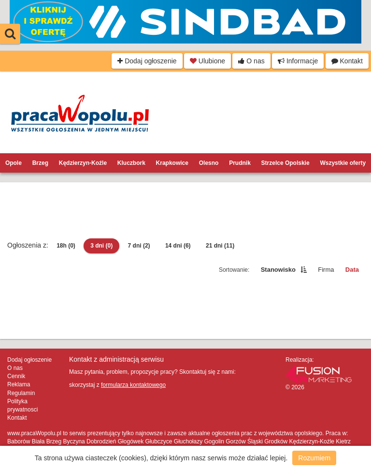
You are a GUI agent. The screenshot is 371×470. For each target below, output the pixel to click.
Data (352, 269)
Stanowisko (278, 269)
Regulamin (21, 393)
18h (66, 245)
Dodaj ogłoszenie (146, 61)
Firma (326, 269)
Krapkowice (172, 163)
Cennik (16, 376)
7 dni (139, 245)
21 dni (220, 245)
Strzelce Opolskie (285, 163)
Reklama (18, 384)
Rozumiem (314, 458)
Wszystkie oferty (343, 163)
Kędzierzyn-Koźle (83, 163)
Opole (13, 163)
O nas (251, 61)
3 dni (101, 245)
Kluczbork (131, 163)
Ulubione (207, 61)
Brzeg (40, 163)
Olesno (209, 163)
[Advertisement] (185, 211)
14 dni (178, 245)
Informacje (298, 61)
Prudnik (240, 163)
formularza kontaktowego (133, 385)
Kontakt (347, 61)
